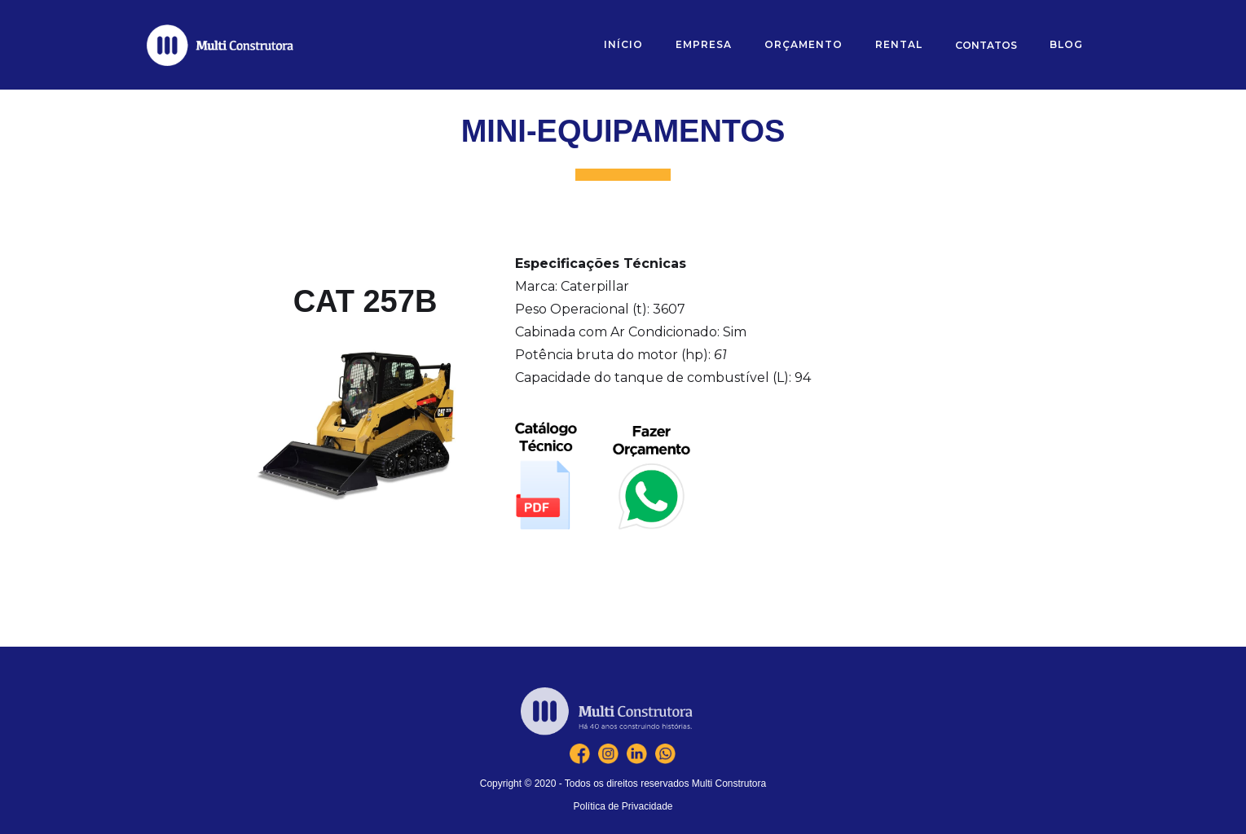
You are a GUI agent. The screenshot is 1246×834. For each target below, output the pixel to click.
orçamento (803, 44)
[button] (703, 44)
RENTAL (898, 44)
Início (623, 44)
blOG (1066, 44)
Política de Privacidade (622, 806)
